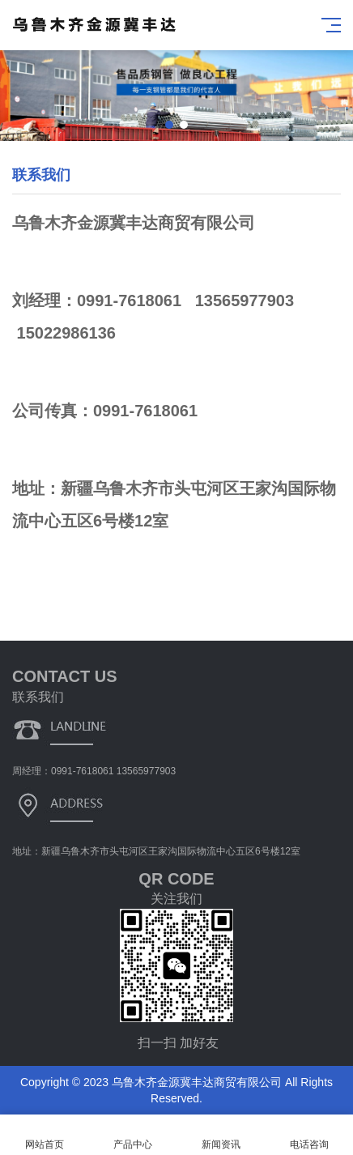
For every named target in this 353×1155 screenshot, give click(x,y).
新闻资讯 (220, 1135)
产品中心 (132, 1135)
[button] (169, 125)
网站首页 (44, 1135)
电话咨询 (309, 1135)
